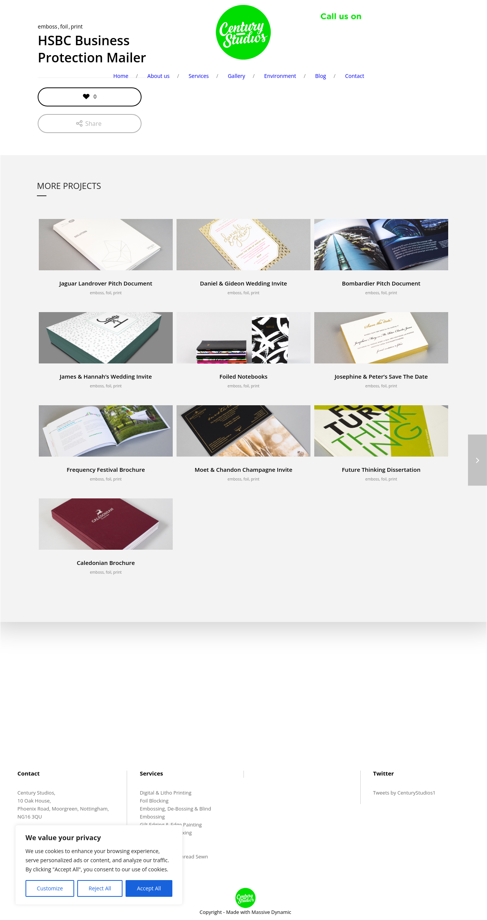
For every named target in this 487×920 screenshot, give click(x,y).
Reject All (100, 888)
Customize (50, 888)
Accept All (149, 888)
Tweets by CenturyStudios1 (404, 793)
